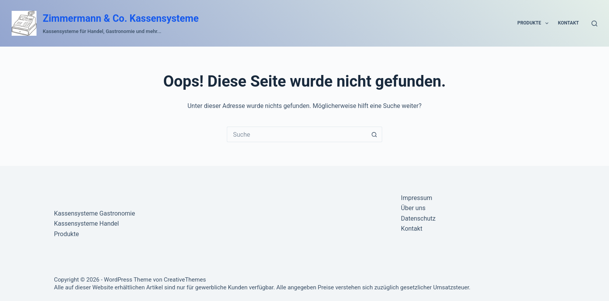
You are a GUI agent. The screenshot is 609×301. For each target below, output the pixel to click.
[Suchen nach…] (297, 134)
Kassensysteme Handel (86, 223)
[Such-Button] (374, 134)
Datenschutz (418, 218)
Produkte (534, 23)
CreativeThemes (185, 279)
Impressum (416, 198)
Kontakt (568, 23)
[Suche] (594, 23)
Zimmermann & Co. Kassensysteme (120, 18)
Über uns (413, 208)
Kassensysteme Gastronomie (94, 213)
